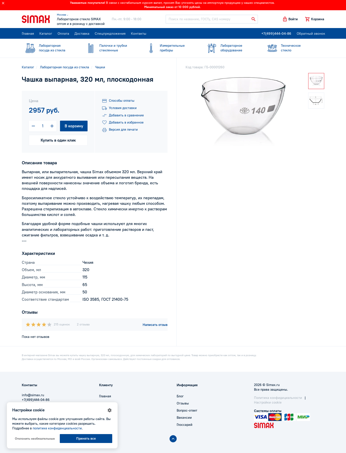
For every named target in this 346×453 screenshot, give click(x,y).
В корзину (74, 125)
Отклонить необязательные (35, 439)
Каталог (45, 33)
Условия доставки (119, 108)
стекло (291, 47)
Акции (104, 425)
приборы (170, 47)
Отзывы (183, 403)
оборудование (230, 47)
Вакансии (184, 417)
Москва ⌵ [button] (62, 14)
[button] (290, 19)
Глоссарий (184, 425)
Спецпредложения (110, 33)
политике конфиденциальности (57, 428)
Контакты (138, 33)
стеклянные (109, 47)
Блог (180, 396)
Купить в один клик (58, 140)
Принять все (86, 438)
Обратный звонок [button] (311, 33)
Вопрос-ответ (187, 410)
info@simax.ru (33, 395)
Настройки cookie (268, 402)
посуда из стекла (49, 47)
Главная (28, 33)
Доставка (81, 33)
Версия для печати (120, 130)
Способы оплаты (118, 101)
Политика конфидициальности (278, 398)
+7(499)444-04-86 (276, 33)
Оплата (63, 33)
